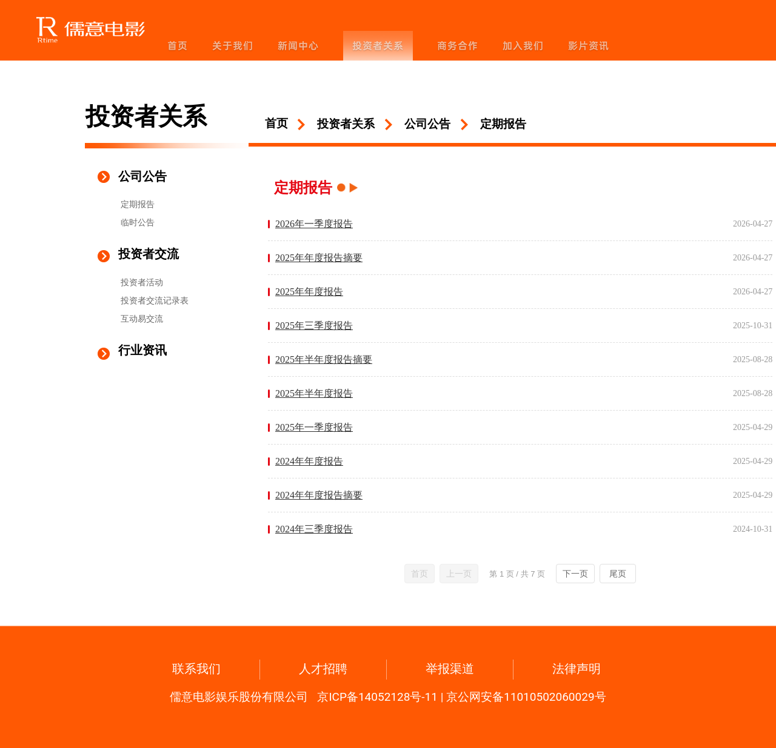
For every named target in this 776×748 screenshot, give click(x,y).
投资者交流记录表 (155, 300)
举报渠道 (450, 668)
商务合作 (457, 45)
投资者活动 (142, 282)
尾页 (617, 573)
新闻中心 (298, 45)
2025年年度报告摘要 (319, 258)
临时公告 (138, 222)
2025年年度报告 (309, 291)
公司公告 (142, 176)
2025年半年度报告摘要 (323, 359)
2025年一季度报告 (314, 427)
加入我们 (523, 45)
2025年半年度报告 (314, 393)
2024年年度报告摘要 (319, 495)
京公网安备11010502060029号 (526, 697)
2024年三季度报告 (314, 529)
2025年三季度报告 (314, 325)
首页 (177, 45)
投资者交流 (148, 253)
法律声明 (576, 668)
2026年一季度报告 (314, 224)
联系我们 (196, 668)
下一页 (575, 573)
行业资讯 (142, 350)
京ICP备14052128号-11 (377, 697)
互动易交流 (142, 318)
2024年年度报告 (309, 461)
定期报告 (138, 204)
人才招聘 (323, 668)
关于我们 (232, 45)
